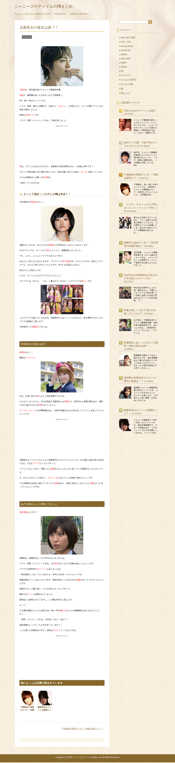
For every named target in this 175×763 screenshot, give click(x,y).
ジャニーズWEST (128, 80)
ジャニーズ (126, 76)
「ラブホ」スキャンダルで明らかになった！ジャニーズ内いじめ (141, 208)
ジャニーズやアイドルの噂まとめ (48, 6)
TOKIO (124, 67)
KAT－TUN (126, 42)
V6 (122, 71)
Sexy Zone (125, 59)
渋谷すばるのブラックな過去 (140, 111)
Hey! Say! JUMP (128, 38)
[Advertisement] (62, 145)
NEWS (124, 55)
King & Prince (127, 47)
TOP (33, 14)
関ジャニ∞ (125, 94)
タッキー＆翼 (127, 85)
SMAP (124, 63)
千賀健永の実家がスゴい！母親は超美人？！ (81, 729)
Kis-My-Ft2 (27, 38)
